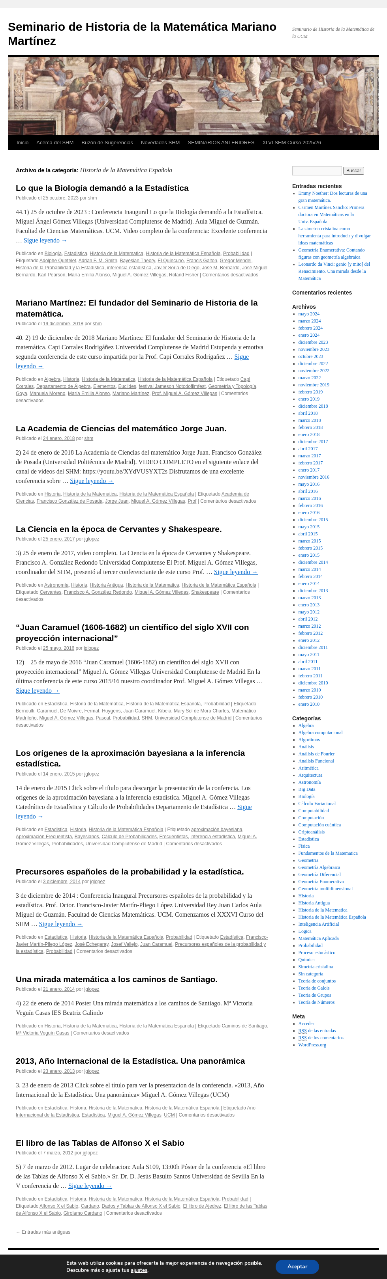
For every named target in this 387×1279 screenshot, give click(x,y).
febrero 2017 (311, 463)
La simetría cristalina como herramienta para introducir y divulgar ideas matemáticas (335, 236)
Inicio (22, 142)
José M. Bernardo (221, 267)
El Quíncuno (171, 260)
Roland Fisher (184, 275)
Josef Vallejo (124, 944)
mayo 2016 (309, 484)
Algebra (52, 379)
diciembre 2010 (313, 683)
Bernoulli (25, 711)
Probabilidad (236, 253)
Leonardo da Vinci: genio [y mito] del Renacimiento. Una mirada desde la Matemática (334, 271)
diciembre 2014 (313, 562)
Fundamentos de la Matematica (328, 853)
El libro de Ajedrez (202, 1206)
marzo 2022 (310, 377)
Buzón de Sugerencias (107, 142)
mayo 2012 (309, 612)
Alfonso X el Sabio (58, 1206)
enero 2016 (309, 512)
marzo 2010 (310, 690)
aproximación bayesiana (216, 829)
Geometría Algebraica (319, 867)
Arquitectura (311, 775)
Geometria (309, 860)
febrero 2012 (311, 633)
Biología (53, 253)
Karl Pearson (51, 275)
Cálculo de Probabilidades (128, 836)
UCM (169, 1115)
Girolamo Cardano (83, 1213)
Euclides (127, 386)
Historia (71, 379)
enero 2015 (309, 555)
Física (304, 846)
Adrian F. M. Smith (98, 260)
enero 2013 (309, 605)
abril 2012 (308, 619)
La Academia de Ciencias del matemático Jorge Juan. (121, 428)
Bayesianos (87, 836)
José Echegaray (91, 944)
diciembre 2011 (313, 647)
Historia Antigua (106, 585)
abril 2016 (308, 491)
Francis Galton (201, 260)
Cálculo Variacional (317, 803)
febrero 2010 (311, 697)
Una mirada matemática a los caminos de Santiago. (117, 979)
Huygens (111, 711)
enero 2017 (309, 470)
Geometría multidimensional (326, 888)
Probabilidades (67, 843)
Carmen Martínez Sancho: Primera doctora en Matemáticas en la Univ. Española (331, 214)
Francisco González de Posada (70, 501)
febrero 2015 (311, 548)
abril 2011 (308, 661)
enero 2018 (309, 434)
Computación (311, 817)
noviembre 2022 (314, 370)
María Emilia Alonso (89, 275)
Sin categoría (311, 974)
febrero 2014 (311, 576)
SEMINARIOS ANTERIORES (221, 142)
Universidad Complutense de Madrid (193, 718)
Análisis (306, 747)
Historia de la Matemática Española (183, 253)
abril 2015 (308, 534)
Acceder (306, 1023)
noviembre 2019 (314, 385)
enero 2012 (309, 640)
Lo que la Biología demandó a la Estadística (102, 187)
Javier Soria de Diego (176, 267)
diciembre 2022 (313, 363)
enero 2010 (309, 704)
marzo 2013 (310, 597)
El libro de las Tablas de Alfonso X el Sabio (100, 1142)
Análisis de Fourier (317, 754)
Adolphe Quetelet (57, 260)
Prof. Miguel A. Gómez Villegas (184, 393)
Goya (21, 393)
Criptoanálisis (312, 832)
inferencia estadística (129, 267)
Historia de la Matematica (116, 253)
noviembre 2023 (314, 349)
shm (92, 198)
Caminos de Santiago (244, 1026)
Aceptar (297, 1266)
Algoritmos (309, 739)
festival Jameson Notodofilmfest (172, 386)
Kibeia (164, 711)
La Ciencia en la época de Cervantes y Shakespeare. (119, 528)
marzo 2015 (310, 541)
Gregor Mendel (236, 260)
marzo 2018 (310, 420)
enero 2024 (309, 335)
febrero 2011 (311, 676)
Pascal (103, 718)
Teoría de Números (317, 1002)
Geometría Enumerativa (321, 881)
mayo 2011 (309, 654)
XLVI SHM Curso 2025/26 (291, 142)
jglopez (92, 539)
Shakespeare (205, 592)
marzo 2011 (310, 668)
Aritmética (309, 768)
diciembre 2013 (313, 590)
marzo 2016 (310, 498)
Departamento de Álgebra (63, 386)
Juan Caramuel (139, 711)
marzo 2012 (310, 626)
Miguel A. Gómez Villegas (140, 275)
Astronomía (56, 585)
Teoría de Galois (314, 988)
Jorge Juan (116, 501)
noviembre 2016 (314, 477)
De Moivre (71, 711)
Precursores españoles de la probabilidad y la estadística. (130, 871)
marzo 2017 (310, 456)
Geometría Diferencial (320, 874)
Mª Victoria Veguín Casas (43, 1033)
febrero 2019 (311, 392)
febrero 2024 (311, 328)
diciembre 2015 (313, 519)
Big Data (307, 789)
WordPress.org (312, 1045)
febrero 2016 (311, 505)
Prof (192, 501)
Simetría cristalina (316, 967)
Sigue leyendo (46, 240)
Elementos (104, 386)
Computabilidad (314, 810)
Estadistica (75, 253)
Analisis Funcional (316, 761)
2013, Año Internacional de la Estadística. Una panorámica (130, 1060)
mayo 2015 (309, 526)
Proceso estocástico (317, 952)
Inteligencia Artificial (319, 924)
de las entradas (317, 1031)
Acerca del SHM (54, 142)
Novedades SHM (160, 142)
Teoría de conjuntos (317, 981)
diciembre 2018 (313, 406)
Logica (305, 931)
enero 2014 (309, 583)
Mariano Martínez (131, 393)
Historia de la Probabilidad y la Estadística (60, 267)
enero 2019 (309, 399)
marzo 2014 (310, 569)
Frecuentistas (174, 836)
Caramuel (47, 711)
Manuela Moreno (47, 393)
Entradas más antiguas (43, 1232)
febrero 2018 (311, 427)
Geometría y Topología (232, 386)
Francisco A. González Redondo (98, 592)
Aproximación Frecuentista (44, 836)
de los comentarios (321, 1038)
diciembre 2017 (313, 441)
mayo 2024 (309, 314)
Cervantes (51, 592)
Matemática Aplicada (319, 938)
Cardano (90, 1206)
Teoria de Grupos (315, 995)
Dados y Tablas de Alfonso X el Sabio (141, 1206)
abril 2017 (308, 448)
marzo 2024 (310, 321)
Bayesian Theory (137, 260)
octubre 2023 (311, 356)
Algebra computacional (321, 732)
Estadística (232, 937)
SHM (147, 718)
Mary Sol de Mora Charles (201, 711)
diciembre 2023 (313, 342)
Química (307, 959)
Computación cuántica (320, 825)
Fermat (91, 711)
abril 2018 (308, 413)
